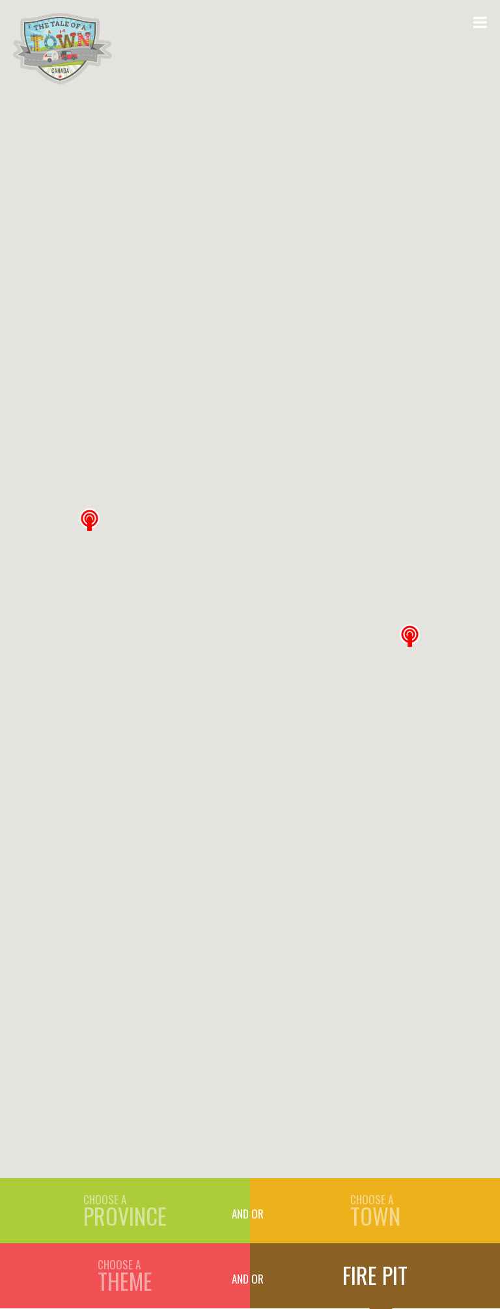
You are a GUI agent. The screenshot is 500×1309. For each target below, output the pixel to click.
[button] (409, 635)
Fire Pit (375, 1274)
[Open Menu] (480, 21)
